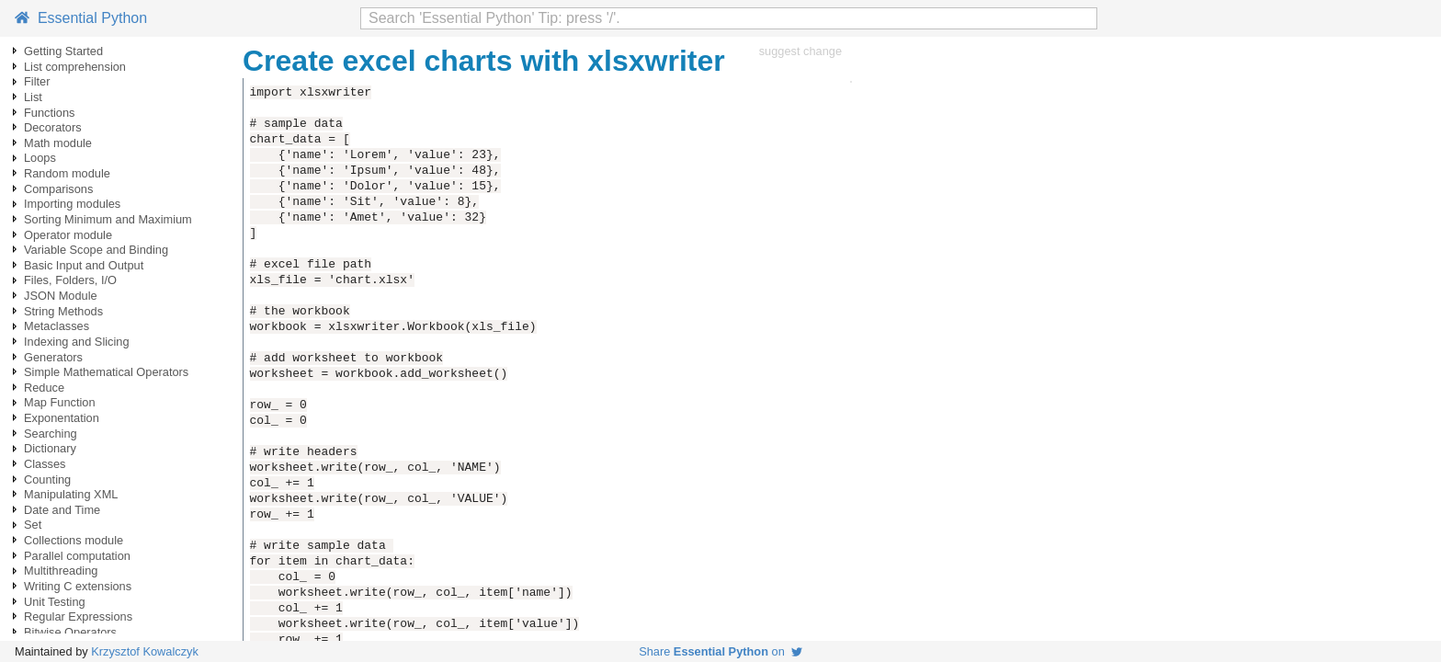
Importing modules (72, 204)
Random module (67, 173)
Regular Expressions (78, 616)
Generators (53, 357)
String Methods (63, 311)
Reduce (44, 387)
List (33, 97)
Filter (37, 81)
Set (32, 524)
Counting (47, 479)
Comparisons (58, 189)
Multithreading (60, 570)
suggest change (800, 51)
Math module (58, 143)
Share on (720, 651)
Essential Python (81, 18)
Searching (50, 433)
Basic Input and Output (83, 265)
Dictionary (50, 448)
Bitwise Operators (70, 632)
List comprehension (75, 67)
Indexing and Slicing (77, 341)
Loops (40, 158)
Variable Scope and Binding (96, 250)
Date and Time (62, 510)
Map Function (60, 402)
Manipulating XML (71, 494)
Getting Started (63, 51)
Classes (45, 464)
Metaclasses (56, 326)
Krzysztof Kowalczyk (145, 651)
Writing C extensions (77, 586)
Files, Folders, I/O (70, 280)
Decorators (53, 127)
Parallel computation (77, 556)
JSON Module (60, 295)
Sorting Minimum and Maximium (108, 219)
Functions (49, 113)
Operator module (68, 235)
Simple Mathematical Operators (106, 372)
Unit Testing (54, 602)
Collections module (73, 540)
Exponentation (61, 418)
